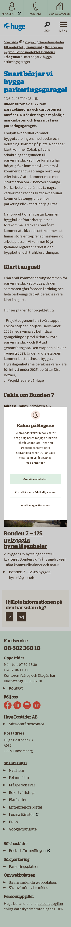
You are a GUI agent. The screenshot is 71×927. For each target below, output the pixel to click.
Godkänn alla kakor (35, 479)
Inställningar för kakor (35, 505)
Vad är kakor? (35, 462)
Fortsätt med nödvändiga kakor (35, 492)
